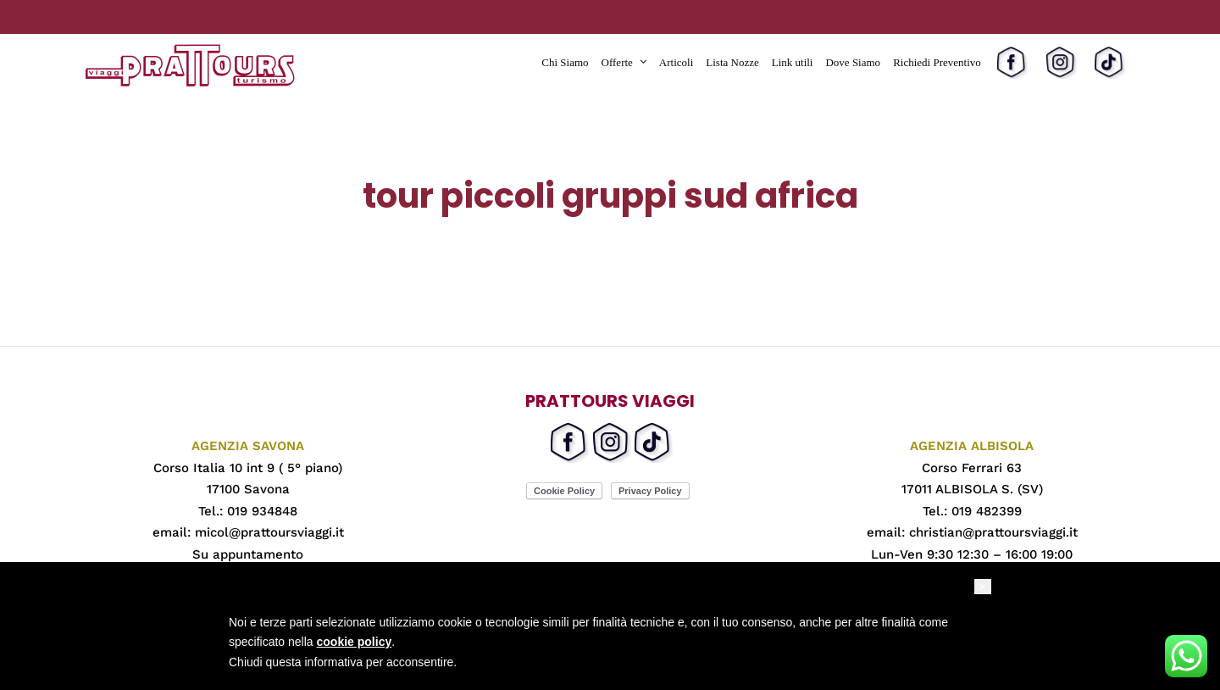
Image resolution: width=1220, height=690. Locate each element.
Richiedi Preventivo (937, 62)
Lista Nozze (732, 62)
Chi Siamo (564, 62)
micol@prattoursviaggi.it (269, 532)
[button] (982, 586)
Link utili (792, 62)
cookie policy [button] (354, 641)
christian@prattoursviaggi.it (993, 532)
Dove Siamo (852, 62)
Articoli (676, 62)
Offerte (617, 62)
